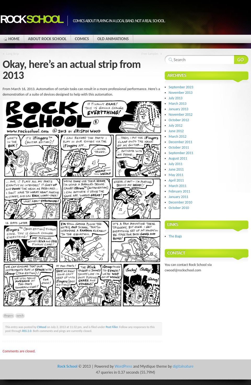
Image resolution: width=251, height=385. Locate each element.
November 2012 (180, 114)
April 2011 (176, 180)
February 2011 (179, 191)
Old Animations (113, 38)
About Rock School (47, 38)
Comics (82, 38)
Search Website (241, 59)
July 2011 (175, 164)
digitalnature (183, 366)
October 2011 (179, 147)
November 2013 (180, 92)
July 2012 (175, 125)
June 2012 (176, 131)
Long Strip (12, 54)
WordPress (123, 366)
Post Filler (112, 327)
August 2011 (178, 158)
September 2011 (181, 153)
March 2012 (177, 136)
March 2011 (177, 186)
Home (14, 38)
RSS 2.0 (26, 331)
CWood (41, 327)
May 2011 (176, 175)
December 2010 (180, 202)
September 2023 (181, 87)
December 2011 (180, 142)
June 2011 (176, 169)
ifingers (8, 315)
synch (20, 315)
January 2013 (178, 109)
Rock (31, 19)
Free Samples (149, 54)
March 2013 (177, 103)
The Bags (175, 236)
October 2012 (179, 120)
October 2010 (179, 208)
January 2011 (178, 197)
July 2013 (175, 98)
